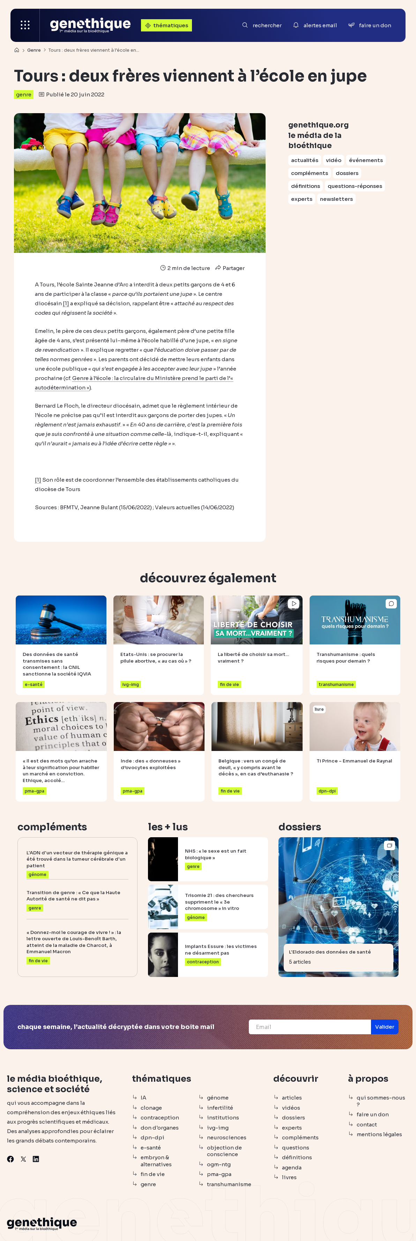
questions (295, 1147)
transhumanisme (229, 1184)
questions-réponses (355, 186)
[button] (385, 1027)
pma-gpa (219, 1174)
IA (143, 1097)
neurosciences (226, 1137)
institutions (223, 1117)
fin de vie (153, 1174)
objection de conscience (224, 1151)
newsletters (336, 199)
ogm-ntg (219, 1164)
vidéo (333, 160)
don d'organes (160, 1127)
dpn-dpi (152, 1137)
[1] (66, 303)
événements (366, 160)
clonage (151, 1107)
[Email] (310, 1027)
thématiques (165, 25)
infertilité (220, 1107)
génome (218, 1097)
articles (292, 1097)
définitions (305, 186)
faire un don (373, 1114)
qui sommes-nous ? (381, 1101)
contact (367, 1124)
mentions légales (379, 1134)
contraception (160, 1117)
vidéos (291, 1107)
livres (289, 1177)
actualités (304, 160)
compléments (309, 173)
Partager (229, 268)
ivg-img (218, 1127)
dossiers (347, 173)
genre (23, 94)
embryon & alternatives (156, 1161)
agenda (292, 1167)
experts (301, 199)
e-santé (151, 1147)
